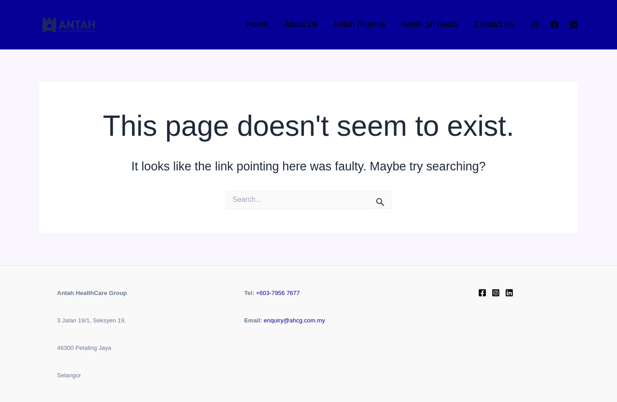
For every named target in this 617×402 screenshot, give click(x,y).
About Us (300, 24)
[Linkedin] (574, 25)
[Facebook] (555, 25)
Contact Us (494, 24)
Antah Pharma (359, 24)
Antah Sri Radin (429, 24)
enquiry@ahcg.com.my (294, 320)
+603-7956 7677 (278, 293)
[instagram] (496, 293)
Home (257, 24)
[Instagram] (535, 25)
